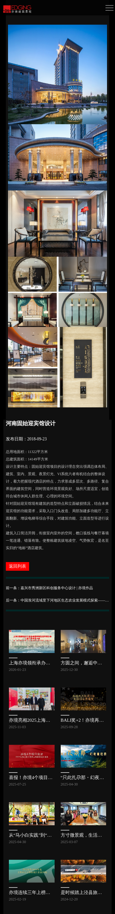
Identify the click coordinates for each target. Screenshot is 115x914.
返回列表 (17, 566)
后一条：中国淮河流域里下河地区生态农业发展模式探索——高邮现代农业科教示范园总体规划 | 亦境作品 (57, 600)
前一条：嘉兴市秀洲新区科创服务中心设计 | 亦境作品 (49, 588)
